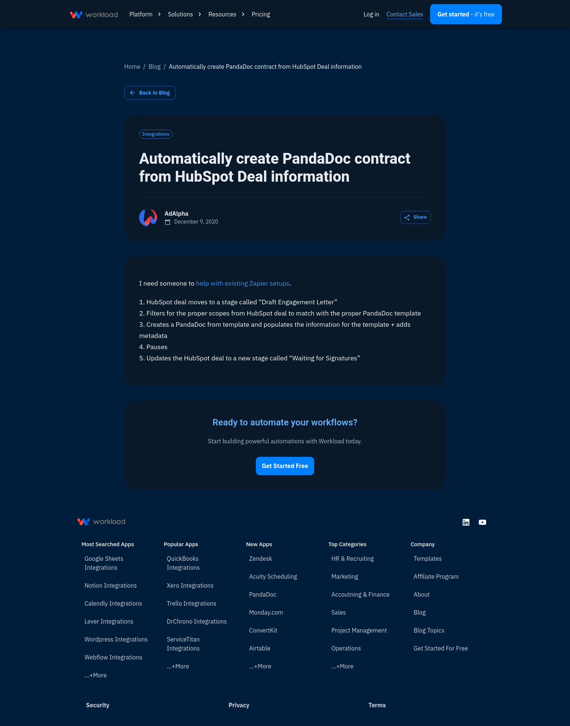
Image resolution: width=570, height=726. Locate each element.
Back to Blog (150, 92)
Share (415, 217)
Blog (154, 66)
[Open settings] (466, 14)
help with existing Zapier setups (242, 283)
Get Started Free (285, 466)
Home (132, 66)
